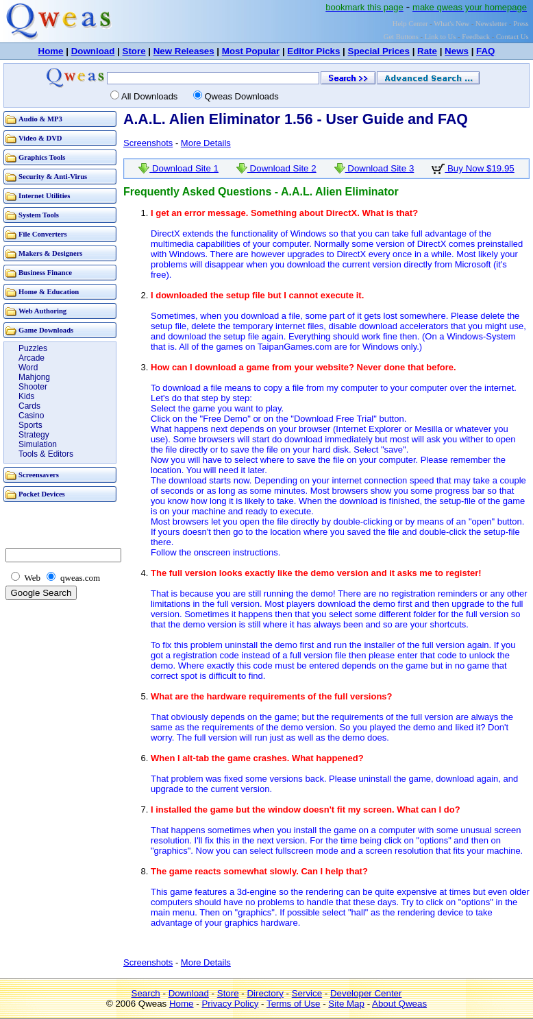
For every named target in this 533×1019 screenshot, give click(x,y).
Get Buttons (401, 36)
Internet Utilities (44, 196)
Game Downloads (45, 330)
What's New (451, 23)
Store (134, 51)
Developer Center (365, 993)
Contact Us (512, 36)
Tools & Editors (45, 454)
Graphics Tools (41, 157)
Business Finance (45, 272)
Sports (30, 425)
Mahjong (34, 377)
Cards (29, 406)
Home (51, 51)
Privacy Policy (229, 1003)
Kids (26, 396)
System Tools (38, 215)
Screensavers (38, 475)
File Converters (42, 234)
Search (146, 993)
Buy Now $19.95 (473, 168)
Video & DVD (40, 138)
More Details (206, 143)
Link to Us (440, 36)
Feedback (476, 36)
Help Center (410, 23)
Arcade (31, 358)
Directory (265, 993)
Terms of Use (293, 1003)
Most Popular (251, 51)
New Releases (183, 51)
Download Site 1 (178, 168)
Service (307, 993)
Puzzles (32, 348)
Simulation (37, 444)
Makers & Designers (50, 253)
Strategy (33, 435)
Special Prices (379, 51)
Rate (427, 51)
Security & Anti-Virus (52, 176)
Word (28, 367)
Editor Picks (313, 51)
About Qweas (399, 1003)
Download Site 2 (276, 168)
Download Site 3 (374, 168)
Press (521, 23)
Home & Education (48, 292)
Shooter (32, 387)
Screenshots (148, 143)
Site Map (346, 1003)
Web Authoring (42, 311)
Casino (31, 415)
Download (93, 51)
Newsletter (491, 23)
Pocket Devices (41, 494)
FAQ (485, 51)
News (457, 51)
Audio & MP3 (40, 119)
